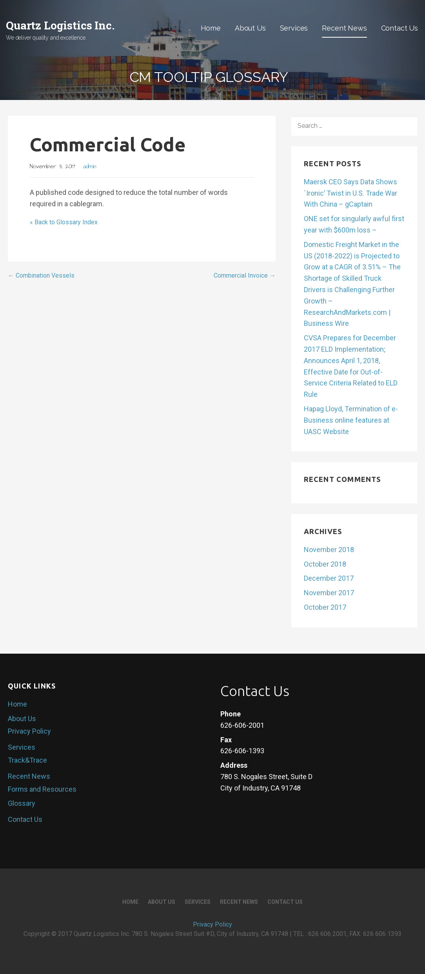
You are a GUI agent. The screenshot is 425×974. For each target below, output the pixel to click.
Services (294, 28)
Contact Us (399, 28)
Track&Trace (27, 760)
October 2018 (325, 564)
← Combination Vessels (41, 275)
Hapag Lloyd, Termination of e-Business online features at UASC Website (351, 420)
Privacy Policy (29, 731)
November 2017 (329, 593)
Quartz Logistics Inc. (60, 25)
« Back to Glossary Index (64, 222)
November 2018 (329, 549)
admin (89, 167)
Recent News (344, 28)
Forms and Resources (42, 789)
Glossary (21, 803)
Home (211, 28)
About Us (250, 28)
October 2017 (325, 607)
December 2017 (329, 578)
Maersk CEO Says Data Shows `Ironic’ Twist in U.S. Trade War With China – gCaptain (350, 193)
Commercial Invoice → (245, 275)
